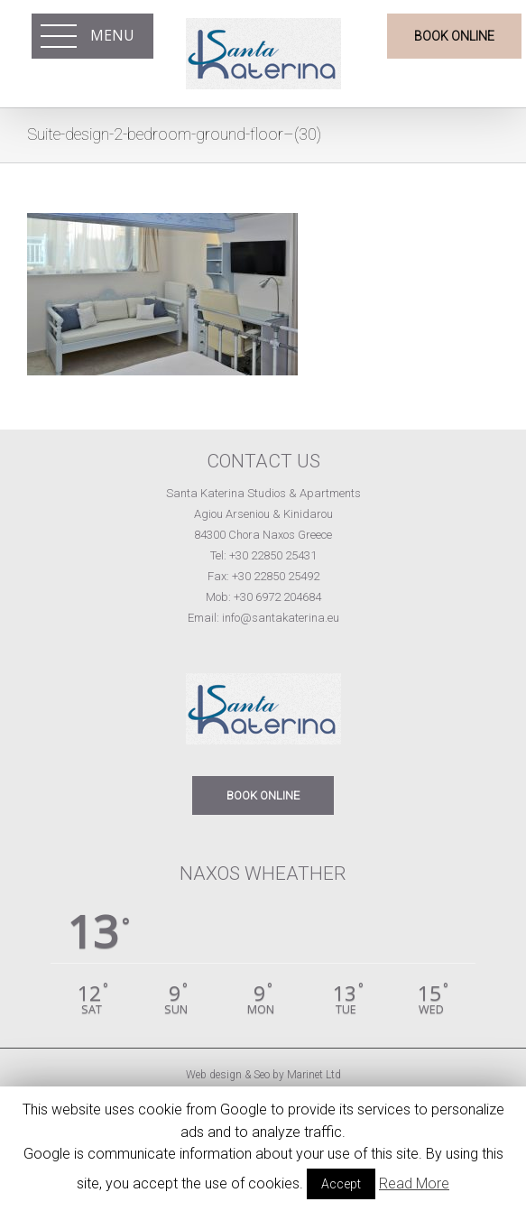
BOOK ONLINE (263, 795)
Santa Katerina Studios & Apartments (263, 493)
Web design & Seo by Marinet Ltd (263, 1074)
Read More (414, 1183)
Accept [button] (341, 1184)
